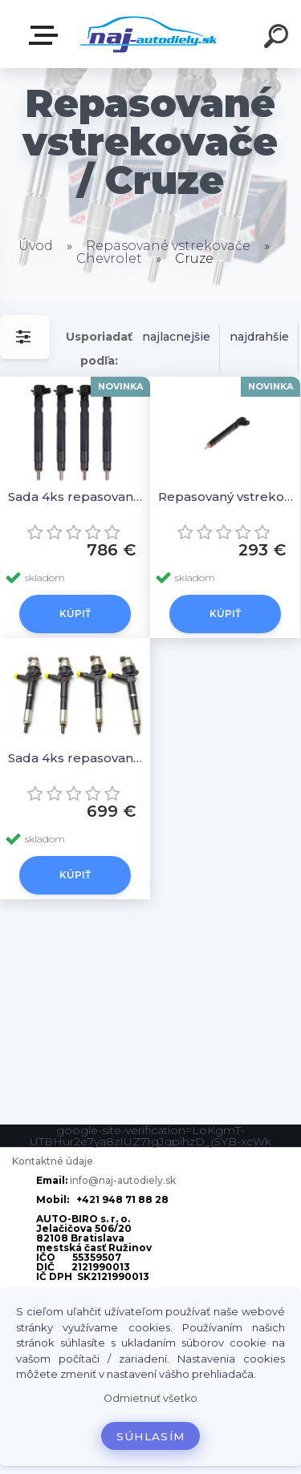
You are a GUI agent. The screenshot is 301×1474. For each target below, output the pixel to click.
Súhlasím (150, 1436)
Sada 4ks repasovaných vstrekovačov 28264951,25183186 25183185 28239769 (77, 496)
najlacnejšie (176, 336)
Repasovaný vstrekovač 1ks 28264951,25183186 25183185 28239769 (227, 496)
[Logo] (149, 34)
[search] (278, 38)
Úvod (35, 245)
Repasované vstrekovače (168, 245)
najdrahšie (259, 336)
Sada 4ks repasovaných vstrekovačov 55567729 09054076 (77, 757)
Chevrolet (109, 258)
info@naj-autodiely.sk (123, 1180)
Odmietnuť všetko (150, 1398)
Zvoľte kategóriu (47, 35)
